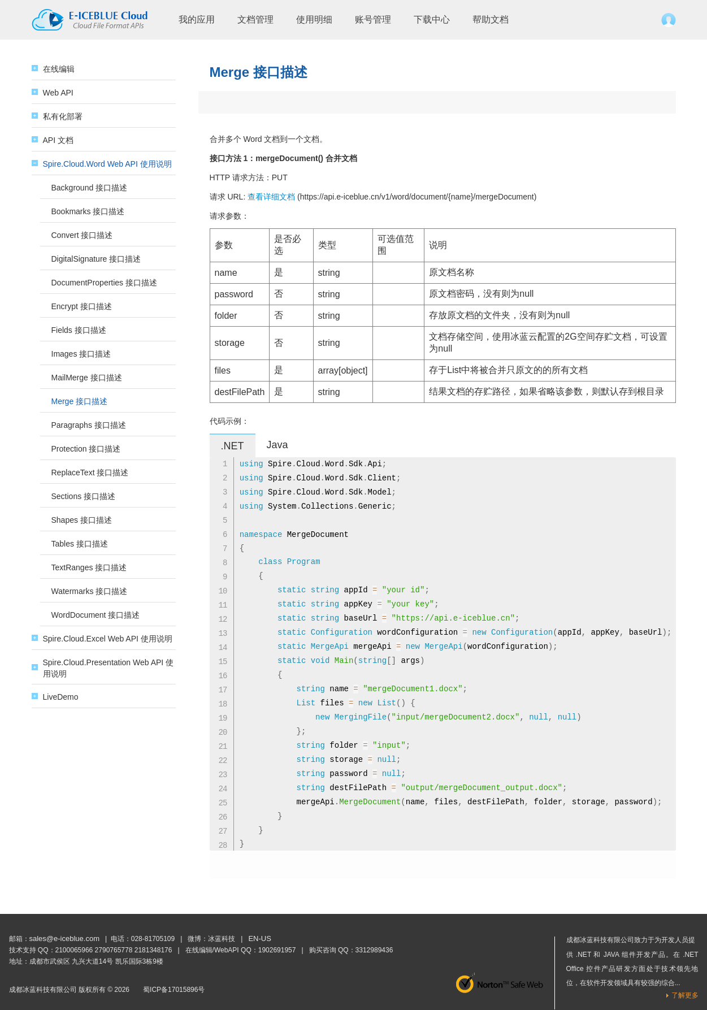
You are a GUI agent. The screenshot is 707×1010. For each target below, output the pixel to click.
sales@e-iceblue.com (64, 938)
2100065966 (74, 950)
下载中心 (432, 19)
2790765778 (114, 950)
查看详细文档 (271, 196)
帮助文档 (490, 19)
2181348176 (153, 950)
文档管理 (255, 19)
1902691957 (277, 950)
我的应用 (197, 19)
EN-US (259, 938)
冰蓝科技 (221, 939)
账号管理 (373, 19)
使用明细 (314, 19)
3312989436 (374, 950)
